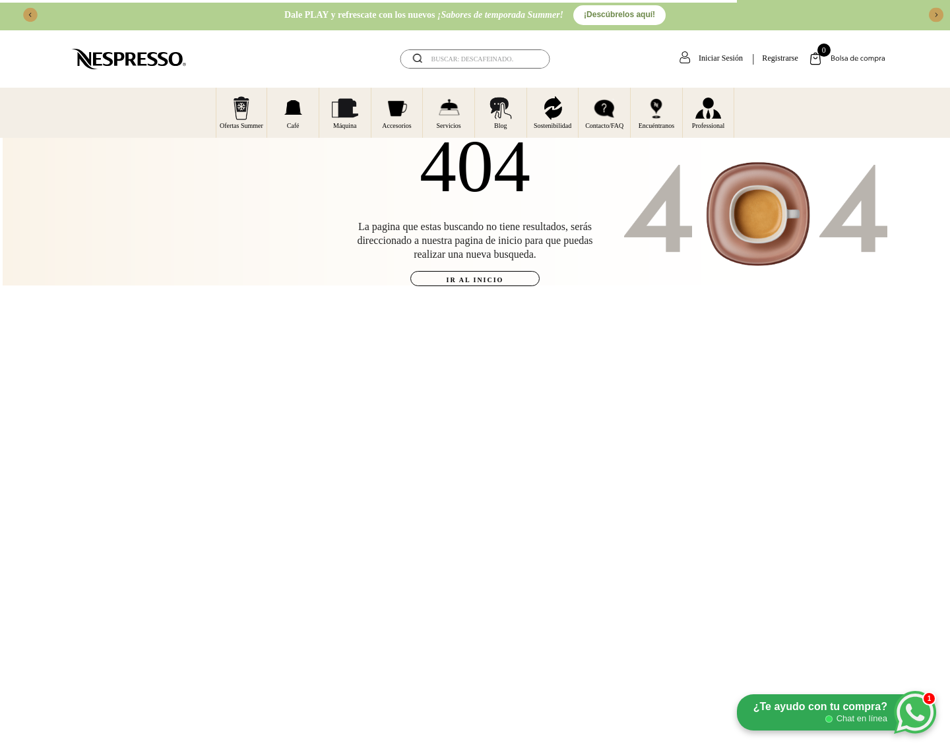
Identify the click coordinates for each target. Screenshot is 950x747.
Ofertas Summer (241, 112)
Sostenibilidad (552, 112)
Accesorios (396, 112)
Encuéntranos (656, 112)
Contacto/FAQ (604, 112)
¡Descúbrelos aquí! (619, 14)
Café (293, 112)
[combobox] (475, 59)
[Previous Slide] (30, 15)
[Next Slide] (936, 15)
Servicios (448, 112)
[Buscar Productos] (531, 59)
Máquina (345, 112)
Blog (501, 112)
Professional (708, 112)
